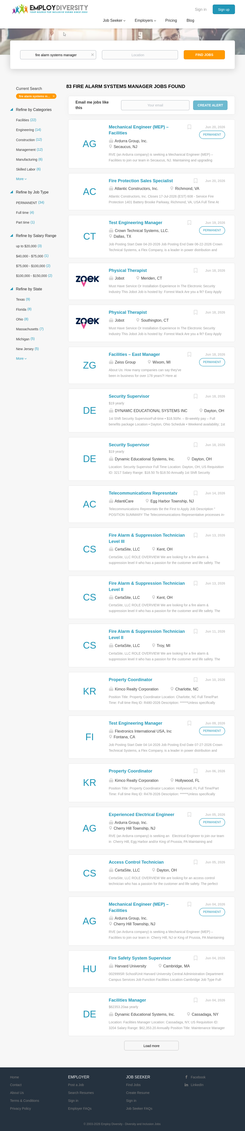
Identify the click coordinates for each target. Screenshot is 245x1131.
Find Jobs (204, 55)
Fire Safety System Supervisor (140, 958)
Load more (152, 1046)
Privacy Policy (20, 1108)
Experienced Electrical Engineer (141, 814)
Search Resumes (81, 1093)
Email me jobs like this (92, 105)
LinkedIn (197, 1085)
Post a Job (76, 1085)
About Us (17, 1093)
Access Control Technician (136, 862)
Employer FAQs (80, 1108)
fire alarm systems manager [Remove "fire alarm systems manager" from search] (37, 96)
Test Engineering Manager (135, 222)
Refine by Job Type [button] (32, 192)
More (20, 179)
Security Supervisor (129, 396)
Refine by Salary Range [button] (35, 236)
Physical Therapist (128, 270)
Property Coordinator (130, 679)
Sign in (201, 9)
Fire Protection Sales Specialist (141, 180)
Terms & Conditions (24, 1101)
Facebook (198, 1077)
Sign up (223, 9)
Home (14, 1077)
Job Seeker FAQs (139, 1108)
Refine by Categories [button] (33, 110)
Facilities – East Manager (134, 354)
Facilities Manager (127, 1000)
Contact (16, 1085)
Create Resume (138, 1093)
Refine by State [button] (28, 289)
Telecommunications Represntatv (143, 493)
